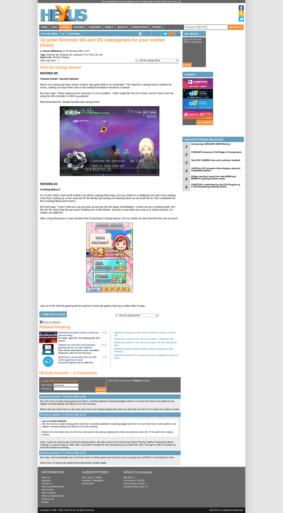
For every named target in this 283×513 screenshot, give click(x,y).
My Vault (51, 60)
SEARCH (236, 27)
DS (63, 34)
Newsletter (98, 480)
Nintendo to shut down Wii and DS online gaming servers (77, 358)
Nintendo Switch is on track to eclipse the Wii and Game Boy (145, 344)
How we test (47, 489)
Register (138, 380)
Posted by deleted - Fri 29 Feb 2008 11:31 (63, 453)
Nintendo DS (66, 55)
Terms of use (48, 499)
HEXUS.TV (122, 27)
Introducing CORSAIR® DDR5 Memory (211, 144)
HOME (44, 27)
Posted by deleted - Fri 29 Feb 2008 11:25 (63, 414)
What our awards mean (53, 496)
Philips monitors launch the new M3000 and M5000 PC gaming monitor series (213, 177)
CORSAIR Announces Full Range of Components (216, 152)
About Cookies (49, 493)
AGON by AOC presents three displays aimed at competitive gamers (215, 169)
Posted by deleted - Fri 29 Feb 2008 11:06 (63, 396)
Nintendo (77, 55)
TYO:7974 (88, 55)
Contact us (47, 483)
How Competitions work (53, 486)
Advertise (46, 480)
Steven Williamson (52, 51)
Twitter (98, 477)
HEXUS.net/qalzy (61, 57)
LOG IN (187, 65)
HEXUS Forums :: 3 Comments (68, 373)
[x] (179, 1)
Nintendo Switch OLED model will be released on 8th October (143, 350)
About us (46, 477)
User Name (46, 385)
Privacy (45, 502)
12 (102, 345)
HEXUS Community (137, 472)
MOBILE (109, 27)
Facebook (86, 480)
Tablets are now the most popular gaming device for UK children (76, 346)
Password (46, 388)
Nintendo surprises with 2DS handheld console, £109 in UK (145, 334)
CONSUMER (94, 27)
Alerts (90, 477)
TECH (54, 27)
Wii (101, 55)
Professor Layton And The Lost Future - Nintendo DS (143, 339)
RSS (84, 477)
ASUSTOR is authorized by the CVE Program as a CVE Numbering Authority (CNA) (215, 186)
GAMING (65, 27)
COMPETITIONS (140, 27)
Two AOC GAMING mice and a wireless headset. (215, 160)
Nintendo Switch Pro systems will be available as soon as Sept (146, 356)
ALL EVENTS (205, 122)
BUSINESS (79, 27)
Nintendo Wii (52, 55)
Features (74, 34)
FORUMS (156, 27)
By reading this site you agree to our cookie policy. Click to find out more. (140, 1)
